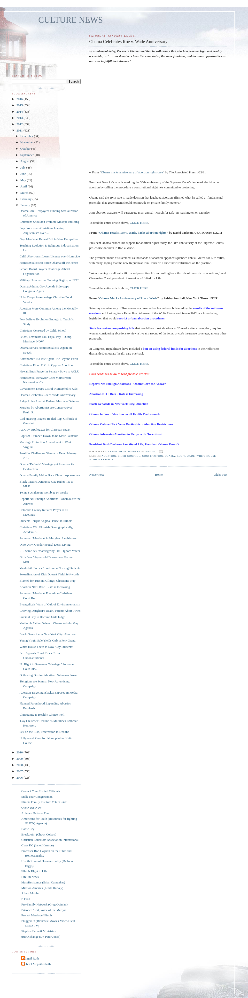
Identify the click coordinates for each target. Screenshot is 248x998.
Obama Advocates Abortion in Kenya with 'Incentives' (125, 434)
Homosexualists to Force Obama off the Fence (48, 262)
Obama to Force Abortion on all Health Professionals (124, 414)
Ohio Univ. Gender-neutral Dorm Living (44, 544)
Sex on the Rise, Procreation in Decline (44, 732)
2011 (19, 130)
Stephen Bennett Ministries (38, 931)
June (23, 174)
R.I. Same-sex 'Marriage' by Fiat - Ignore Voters (49, 551)
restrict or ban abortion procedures (140, 318)
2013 (19, 118)
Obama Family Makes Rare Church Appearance (49, 475)
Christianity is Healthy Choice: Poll (41, 714)
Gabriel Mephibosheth (37, 964)
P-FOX (26, 899)
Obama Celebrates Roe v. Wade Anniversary (47, 395)
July (23, 167)
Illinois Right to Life (34, 871)
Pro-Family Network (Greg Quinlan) (44, 904)
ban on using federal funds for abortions (170, 348)
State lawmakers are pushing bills (111, 328)
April (24, 186)
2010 (19, 752)
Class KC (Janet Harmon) (37, 845)
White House (206, 456)
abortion (109, 456)
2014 (19, 111)
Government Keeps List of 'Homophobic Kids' (48, 388)
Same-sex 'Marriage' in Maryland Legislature (47, 538)
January (25, 205)
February (26, 199)
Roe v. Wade (186, 456)
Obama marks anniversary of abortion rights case (132, 172)
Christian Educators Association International (49, 840)
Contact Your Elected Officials (40, 791)
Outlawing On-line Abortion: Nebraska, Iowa (48, 675)
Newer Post (96, 474)
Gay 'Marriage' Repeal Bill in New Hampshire (48, 239)
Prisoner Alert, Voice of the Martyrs (43, 910)
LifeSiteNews (30, 877)
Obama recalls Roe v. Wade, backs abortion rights (132, 232)
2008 (19, 765)
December (27, 136)
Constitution (152, 456)
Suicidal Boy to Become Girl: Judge (42, 617)
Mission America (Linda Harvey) (42, 888)
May (23, 180)
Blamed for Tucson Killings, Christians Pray (47, 580)
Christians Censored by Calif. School (42, 330)
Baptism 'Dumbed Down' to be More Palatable (48, 436)
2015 (19, 105)
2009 (19, 758)
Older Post (220, 474)
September (27, 155)
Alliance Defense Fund (35, 813)
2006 (19, 777)
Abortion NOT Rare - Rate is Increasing (116, 394)
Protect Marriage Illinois (36, 915)
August (25, 161)
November (27, 142)
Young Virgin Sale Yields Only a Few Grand (47, 640)
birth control (129, 456)
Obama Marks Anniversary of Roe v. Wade (128, 298)
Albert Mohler (30, 893)
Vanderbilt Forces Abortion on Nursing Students (49, 568)
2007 (19, 771)
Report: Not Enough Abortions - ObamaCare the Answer (127, 384)
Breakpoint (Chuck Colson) (38, 834)
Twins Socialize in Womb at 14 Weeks (43, 492)
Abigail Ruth (31, 958)
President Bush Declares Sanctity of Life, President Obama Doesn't (134, 444)
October (25, 148)
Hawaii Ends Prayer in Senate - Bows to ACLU (49, 371)
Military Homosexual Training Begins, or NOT (49, 280)
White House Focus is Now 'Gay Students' (46, 647)
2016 (19, 99)
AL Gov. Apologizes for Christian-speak (44, 429)
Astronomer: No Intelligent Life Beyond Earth (48, 359)
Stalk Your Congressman (37, 796)
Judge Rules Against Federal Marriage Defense (49, 401)
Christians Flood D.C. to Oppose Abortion (46, 365)
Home (159, 474)
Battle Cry (27, 829)
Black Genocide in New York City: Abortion (118, 404)
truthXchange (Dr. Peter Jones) (40, 936)
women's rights (101, 459)
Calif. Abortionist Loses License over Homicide (49, 256)
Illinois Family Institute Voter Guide (44, 802)
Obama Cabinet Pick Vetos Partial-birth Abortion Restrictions (131, 424)
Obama (170, 456)
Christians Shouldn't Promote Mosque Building (49, 222)
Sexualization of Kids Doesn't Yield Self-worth (49, 574)
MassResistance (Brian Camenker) (43, 882)
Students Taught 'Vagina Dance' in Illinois (45, 521)
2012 (19, 124)
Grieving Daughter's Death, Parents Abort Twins (49, 610)
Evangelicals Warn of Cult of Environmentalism (49, 604)
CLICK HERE (139, 222)
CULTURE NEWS (70, 20)
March (24, 192)
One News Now (31, 807)
